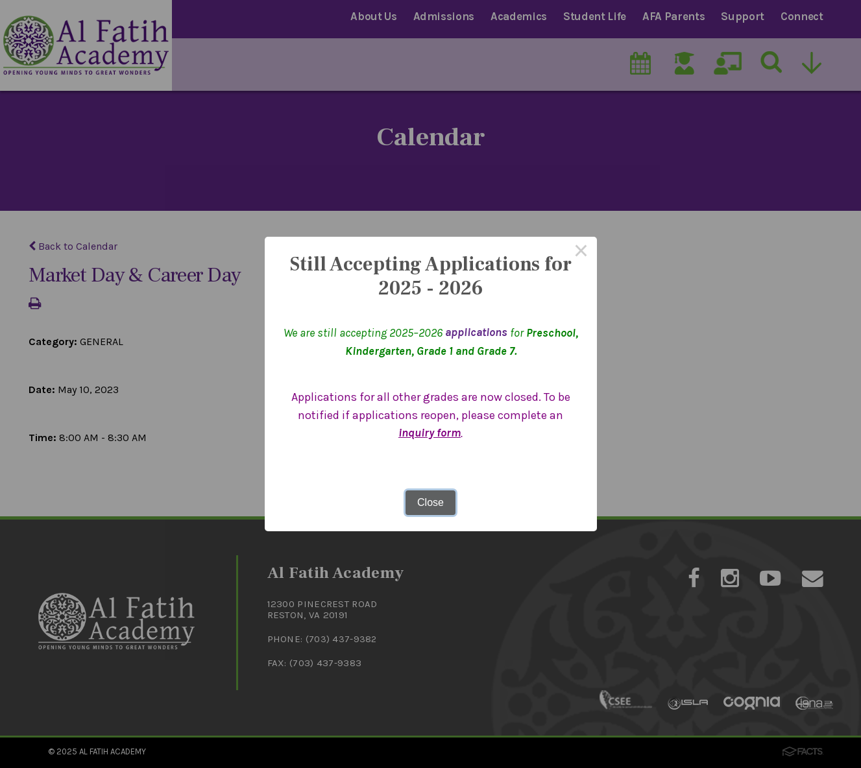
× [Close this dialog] (581, 252)
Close (430, 502)
